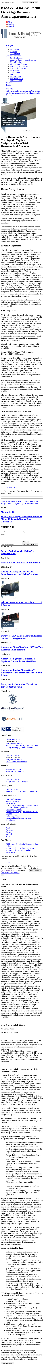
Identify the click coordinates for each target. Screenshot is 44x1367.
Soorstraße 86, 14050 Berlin (16, 763)
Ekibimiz (13, 52)
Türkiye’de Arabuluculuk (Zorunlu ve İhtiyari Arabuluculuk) (19, 687)
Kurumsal (9, 47)
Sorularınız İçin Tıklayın (10, 874)
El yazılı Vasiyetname (9, 501)
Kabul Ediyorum (35, 872)
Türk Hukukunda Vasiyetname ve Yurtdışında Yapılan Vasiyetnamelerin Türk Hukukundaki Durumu (23, 93)
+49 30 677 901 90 (13, 757)
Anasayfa (9, 45)
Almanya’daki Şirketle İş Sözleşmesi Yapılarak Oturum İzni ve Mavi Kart (18, 661)
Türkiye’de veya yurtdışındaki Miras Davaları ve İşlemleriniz (24, 808)
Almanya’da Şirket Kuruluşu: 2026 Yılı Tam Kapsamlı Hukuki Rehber (22, 650)
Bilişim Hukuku (16, 70)
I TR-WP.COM (11, 864)
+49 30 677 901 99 (13, 759)
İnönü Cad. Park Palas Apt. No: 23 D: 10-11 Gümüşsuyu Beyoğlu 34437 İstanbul (22, 748)
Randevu (9, 83)
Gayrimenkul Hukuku (18, 64)
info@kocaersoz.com (14, 745)
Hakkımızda (14, 50)
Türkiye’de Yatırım (13, 818)
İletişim (8, 85)
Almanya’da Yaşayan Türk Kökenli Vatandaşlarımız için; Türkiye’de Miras (19, 574)
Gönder (28, 544)
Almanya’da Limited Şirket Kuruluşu (20, 850)
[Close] (2, 877)
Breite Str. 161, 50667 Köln (16, 773)
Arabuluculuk (15, 72)
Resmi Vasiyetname (25, 501)
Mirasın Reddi (8, 512)
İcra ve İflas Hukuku (18, 68)
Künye (8, 838)
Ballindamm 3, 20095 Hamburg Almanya (21, 793)
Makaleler (9, 74)
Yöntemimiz (15, 54)
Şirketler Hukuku (16, 58)
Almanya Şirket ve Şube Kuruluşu (23, 60)
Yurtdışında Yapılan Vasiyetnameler (24, 503)
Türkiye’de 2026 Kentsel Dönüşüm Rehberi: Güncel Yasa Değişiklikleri (21, 638)
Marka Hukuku (16, 81)
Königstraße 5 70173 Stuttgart (17, 783)
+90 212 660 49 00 (13, 741)
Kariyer (8, 834)
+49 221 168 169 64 (13, 771)
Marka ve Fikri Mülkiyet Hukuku (18, 820)
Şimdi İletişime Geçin (9, 487)
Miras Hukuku (15, 62)
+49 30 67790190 (12, 791)
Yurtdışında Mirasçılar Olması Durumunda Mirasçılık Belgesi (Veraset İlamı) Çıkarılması (21, 519)
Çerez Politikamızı (8, 872)
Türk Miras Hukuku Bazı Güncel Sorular (20, 564)
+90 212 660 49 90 (13, 743)
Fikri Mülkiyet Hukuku (19, 66)
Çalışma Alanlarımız (13, 56)
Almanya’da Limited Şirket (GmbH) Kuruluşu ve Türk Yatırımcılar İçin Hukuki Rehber (21, 674)
